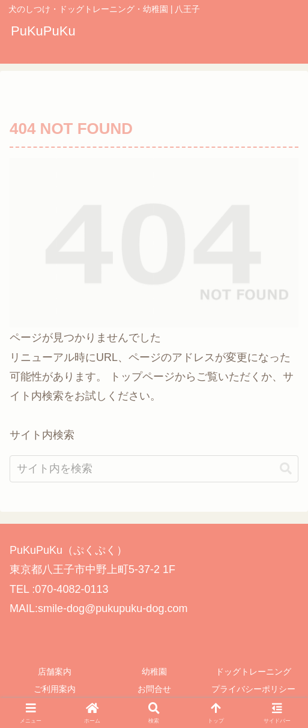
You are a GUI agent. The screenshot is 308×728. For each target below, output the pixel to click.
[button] (286, 483)
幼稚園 (154, 671)
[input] (154, 482)
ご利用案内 (55, 689)
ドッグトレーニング (253, 671)
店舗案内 (54, 671)
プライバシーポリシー (253, 689)
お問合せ (154, 689)
